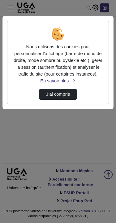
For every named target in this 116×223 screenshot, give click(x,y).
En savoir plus (57, 80)
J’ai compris (58, 94)
